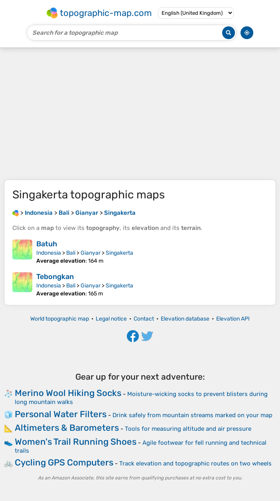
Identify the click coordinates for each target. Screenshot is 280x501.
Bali (70, 253)
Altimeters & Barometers (67, 427)
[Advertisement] (140, 114)
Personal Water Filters (60, 414)
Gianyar (91, 253)
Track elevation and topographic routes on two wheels (195, 463)
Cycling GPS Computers (64, 462)
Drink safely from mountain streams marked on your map (192, 415)
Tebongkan (55, 276)
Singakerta (119, 253)
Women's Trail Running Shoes (75, 441)
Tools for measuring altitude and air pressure (188, 428)
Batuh (46, 244)
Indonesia (48, 253)
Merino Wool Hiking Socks (68, 393)
